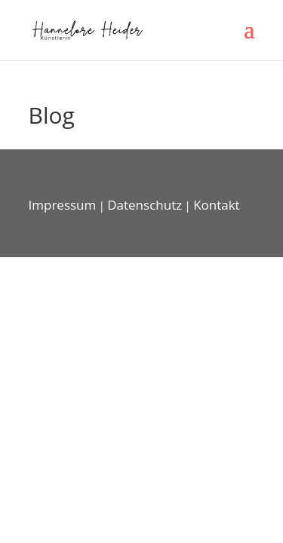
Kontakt (216, 204)
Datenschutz (144, 204)
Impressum (63, 204)
